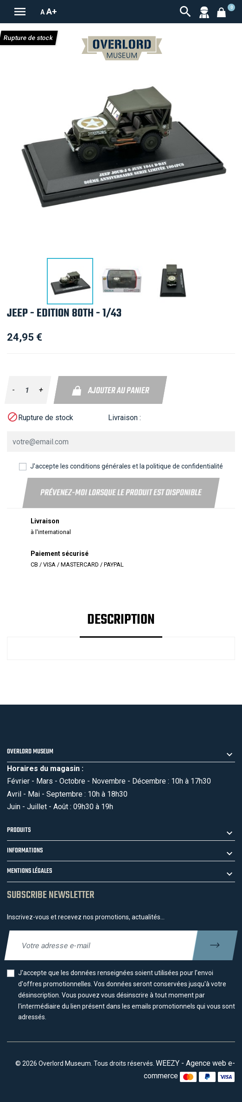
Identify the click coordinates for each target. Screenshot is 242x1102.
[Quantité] (27, 390)
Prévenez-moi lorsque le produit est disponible (121, 493)
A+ (51, 11)
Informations (25, 850)
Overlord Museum (30, 751)
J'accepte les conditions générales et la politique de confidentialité (126, 466)
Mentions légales (29, 871)
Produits (19, 830)
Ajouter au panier (110, 391)
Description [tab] (121, 620)
